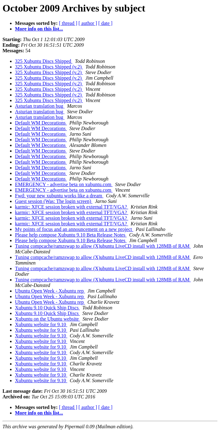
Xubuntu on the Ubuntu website (47, 319)
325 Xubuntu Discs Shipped (43, 61)
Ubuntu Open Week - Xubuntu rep (50, 290)
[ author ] (88, 23)
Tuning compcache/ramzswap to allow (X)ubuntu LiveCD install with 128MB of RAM (103, 246)
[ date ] (105, 23)
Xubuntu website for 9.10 (41, 324)
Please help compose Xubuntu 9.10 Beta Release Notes (71, 234)
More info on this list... (39, 28)
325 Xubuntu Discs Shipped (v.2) (49, 66)
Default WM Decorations (41, 122)
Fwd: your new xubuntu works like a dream (59, 195)
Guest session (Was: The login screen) (53, 201)
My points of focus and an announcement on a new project (74, 229)
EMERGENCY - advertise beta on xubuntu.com (64, 184)
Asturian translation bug (40, 106)
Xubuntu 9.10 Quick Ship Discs (47, 307)
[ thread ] (68, 23)
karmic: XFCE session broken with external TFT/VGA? (71, 206)
